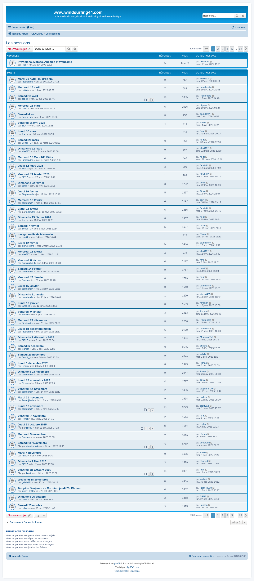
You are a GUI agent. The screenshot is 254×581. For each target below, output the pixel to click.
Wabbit (203, 479)
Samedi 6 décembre (31, 346)
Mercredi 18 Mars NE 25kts (35, 157)
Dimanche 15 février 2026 (34, 217)
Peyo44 (204, 461)
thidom (203, 397)
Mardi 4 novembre (29, 452)
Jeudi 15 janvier (28, 285)
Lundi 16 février (28, 208)
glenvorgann (28, 246)
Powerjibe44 (28, 400)
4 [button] (227, 49)
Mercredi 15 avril (29, 87)
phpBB (117, 563)
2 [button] (218, 49)
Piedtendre (27, 81)
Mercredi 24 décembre (32, 320)
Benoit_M (26, 117)
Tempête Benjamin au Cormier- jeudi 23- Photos (49, 488)
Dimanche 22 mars (30, 148)
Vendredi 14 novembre (32, 388)
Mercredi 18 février (30, 200)
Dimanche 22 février (31, 182)
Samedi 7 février (28, 225)
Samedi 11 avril (28, 96)
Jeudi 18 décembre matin (34, 328)
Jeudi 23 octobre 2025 (32, 424)
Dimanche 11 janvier (31, 294)
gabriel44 (26, 482)
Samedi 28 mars (28, 140)
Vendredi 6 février (29, 260)
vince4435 (205, 294)
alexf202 (204, 78)
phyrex (203, 105)
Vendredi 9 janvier (29, 311)
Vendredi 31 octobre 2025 (34, 469)
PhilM (25, 455)
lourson (25, 349)
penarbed (205, 442)
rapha (203, 424)
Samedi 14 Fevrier (29, 268)
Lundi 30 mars (27, 131)
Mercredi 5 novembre (32, 434)
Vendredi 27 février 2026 (33, 174)
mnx (202, 260)
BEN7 (25, 125)
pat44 (25, 90)
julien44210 (28, 491)
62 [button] (240, 49)
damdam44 (205, 87)
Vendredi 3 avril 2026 (31, 122)
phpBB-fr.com (132, 567)
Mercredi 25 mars (29, 105)
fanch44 (204, 165)
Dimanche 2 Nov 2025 (32, 461)
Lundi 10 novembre (30, 406)
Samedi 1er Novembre (32, 442)
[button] (206, 48)
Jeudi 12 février (28, 243)
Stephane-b (28, 194)
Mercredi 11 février (30, 251)
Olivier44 (204, 61)
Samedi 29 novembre (31, 354)
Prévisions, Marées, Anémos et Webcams (45, 61)
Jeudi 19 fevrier (28, 191)
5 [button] (232, 49)
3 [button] (222, 49)
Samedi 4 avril (27, 114)
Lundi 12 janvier (28, 303)
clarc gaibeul (28, 263)
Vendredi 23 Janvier (31, 277)
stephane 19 (206, 388)
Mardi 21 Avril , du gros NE (35, 78)
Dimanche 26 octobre (32, 496)
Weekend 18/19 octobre (33, 479)
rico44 (25, 237)
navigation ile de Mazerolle (35, 234)
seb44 (25, 99)
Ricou (203, 234)
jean (202, 469)
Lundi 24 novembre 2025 (34, 380)
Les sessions (18, 43)
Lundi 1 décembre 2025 (33, 363)
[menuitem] (30, 27)
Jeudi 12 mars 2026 (30, 165)
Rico (24, 64)
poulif (24, 185)
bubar (25, 508)
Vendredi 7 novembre (32, 415)
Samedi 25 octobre (30, 505)
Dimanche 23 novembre (33, 371)
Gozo (24, 108)
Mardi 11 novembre (30, 397)
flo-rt (24, 134)
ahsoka (203, 345)
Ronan (25, 280)
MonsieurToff (206, 337)
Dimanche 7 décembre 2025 (36, 337)
